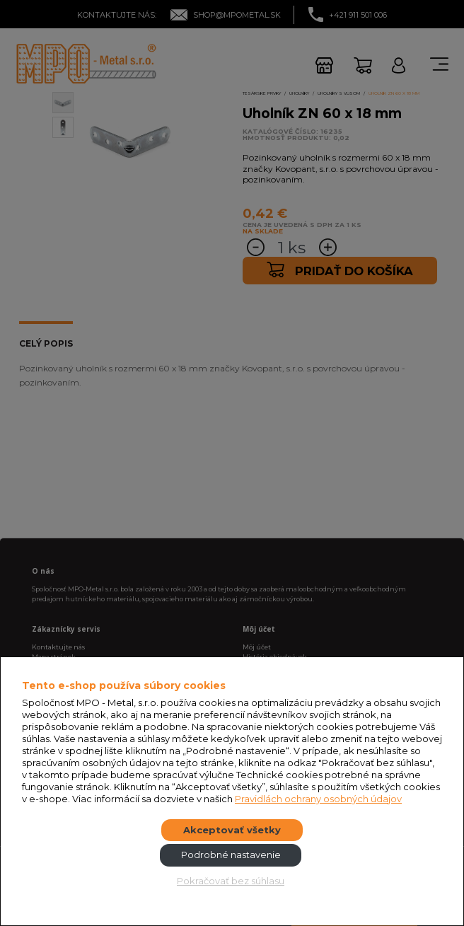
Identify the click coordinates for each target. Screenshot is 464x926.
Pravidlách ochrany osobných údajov (318, 798)
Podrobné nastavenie (231, 854)
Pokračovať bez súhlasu (230, 880)
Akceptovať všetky (232, 829)
